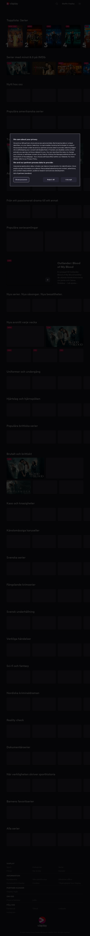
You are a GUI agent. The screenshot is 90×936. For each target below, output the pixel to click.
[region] (45, 160)
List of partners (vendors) (22, 173)
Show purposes (21, 180)
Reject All (51, 180)
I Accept (69, 180)
